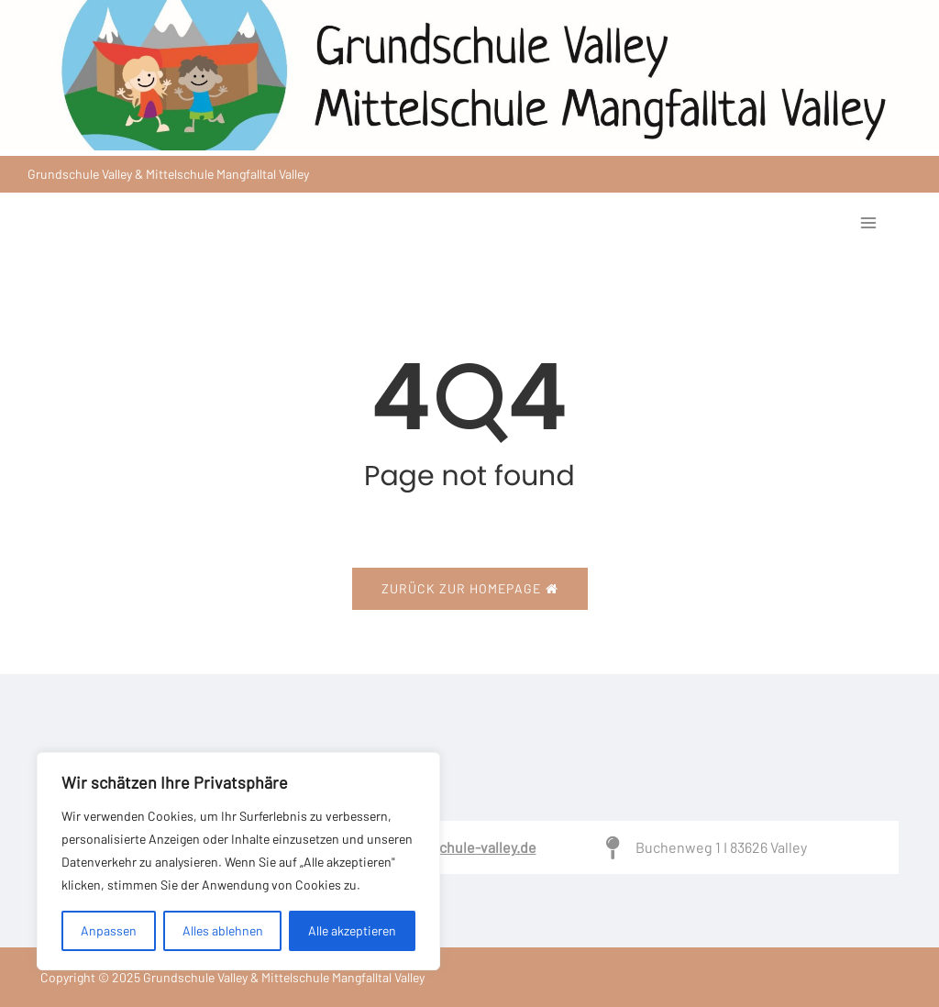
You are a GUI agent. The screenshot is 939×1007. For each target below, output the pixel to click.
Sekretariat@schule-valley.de (442, 847)
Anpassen (109, 930)
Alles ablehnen (222, 930)
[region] (238, 861)
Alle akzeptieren (352, 930)
